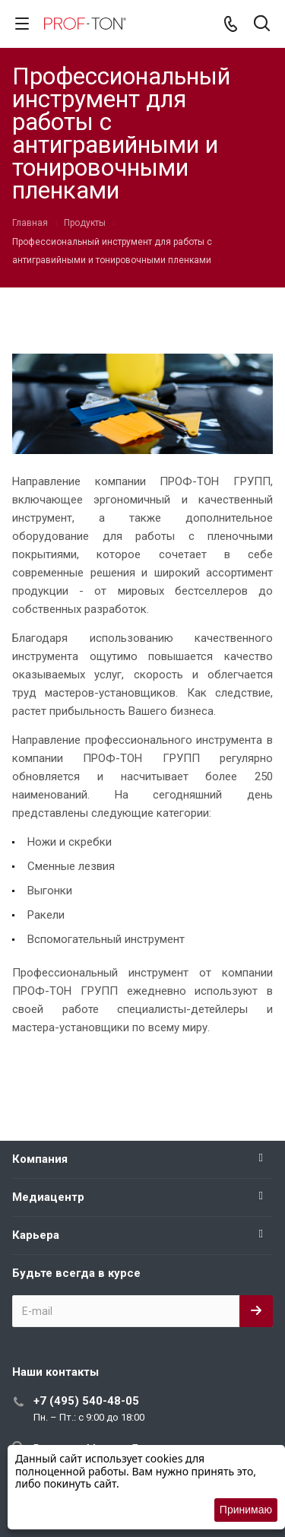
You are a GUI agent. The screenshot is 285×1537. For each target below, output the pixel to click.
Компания (40, 1159)
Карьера (35, 1235)
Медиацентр (48, 1197)
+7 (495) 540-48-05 (86, 1401)
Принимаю (246, 1510)
